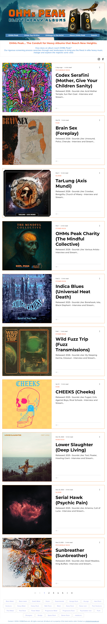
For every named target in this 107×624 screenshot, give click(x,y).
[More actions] (100, 67)
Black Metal (10, 601)
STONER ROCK (61, 228)
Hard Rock (97, 601)
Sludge (40, 615)
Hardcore (8, 606)
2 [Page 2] (48, 593)
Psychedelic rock (85, 610)
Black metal (23, 601)
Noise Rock (70, 606)
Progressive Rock (69, 610)
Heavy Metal (21, 606)
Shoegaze (28, 615)
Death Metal (36, 601)
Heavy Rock (35, 606)
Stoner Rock (65, 615)
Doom (48, 601)
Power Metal (35, 610)
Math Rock (48, 606)
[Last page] (72, 593)
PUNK (58, 123)
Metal (59, 606)
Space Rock (52, 615)
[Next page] (67, 593)
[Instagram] (98, 59)
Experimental (59, 601)
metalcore (78, 615)
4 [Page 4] (58, 593)
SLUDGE (58, 176)
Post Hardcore (97, 606)
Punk (98, 610)
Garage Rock (73, 601)
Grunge (86, 601)
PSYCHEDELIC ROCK (63, 70)
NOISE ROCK (60, 439)
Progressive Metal (51, 610)
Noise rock (83, 606)
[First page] (35, 593)
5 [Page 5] (62, 593)
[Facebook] (102, 59)
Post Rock (22, 610)
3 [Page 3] (53, 593)
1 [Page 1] (44, 593)
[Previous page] (40, 593)
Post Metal (10, 610)
